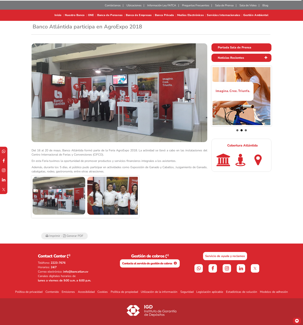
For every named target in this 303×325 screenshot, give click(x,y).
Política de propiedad (124, 292)
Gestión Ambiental (255, 15)
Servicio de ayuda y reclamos (225, 256)
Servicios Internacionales (223, 15)
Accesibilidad (86, 292)
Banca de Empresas (139, 15)
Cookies (102, 292)
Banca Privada (164, 15)
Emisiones (68, 292)
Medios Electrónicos (190, 15)
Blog (265, 5)
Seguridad (187, 292)
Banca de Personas (110, 15)
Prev (38, 196)
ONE (91, 15)
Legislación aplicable (209, 292)
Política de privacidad (29, 292)
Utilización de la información (159, 292)
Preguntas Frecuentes (195, 5)
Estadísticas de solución (241, 292)
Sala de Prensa (224, 5)
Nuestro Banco (75, 15)
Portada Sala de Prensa (234, 47)
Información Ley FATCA (161, 5)
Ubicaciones (133, 5)
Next (132, 196)
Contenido (52, 292)
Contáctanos (113, 5)
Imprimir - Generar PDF (64, 236)
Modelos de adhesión (274, 292)
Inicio (58, 15)
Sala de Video (247, 5)
